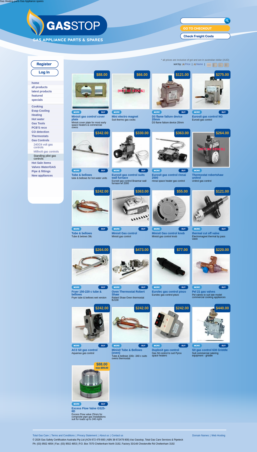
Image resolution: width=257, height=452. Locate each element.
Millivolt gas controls (46, 151)
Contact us (117, 435)
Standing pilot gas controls (45, 157)
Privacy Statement (87, 435)
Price (187, 64)
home (35, 83)
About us (104, 435)
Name (199, 64)
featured (37, 95)
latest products (42, 91)
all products (40, 87)
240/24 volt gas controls (43, 146)
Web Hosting (218, 435)
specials (37, 99)
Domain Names (200, 435)
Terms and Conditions (63, 435)
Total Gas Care (41, 435)
